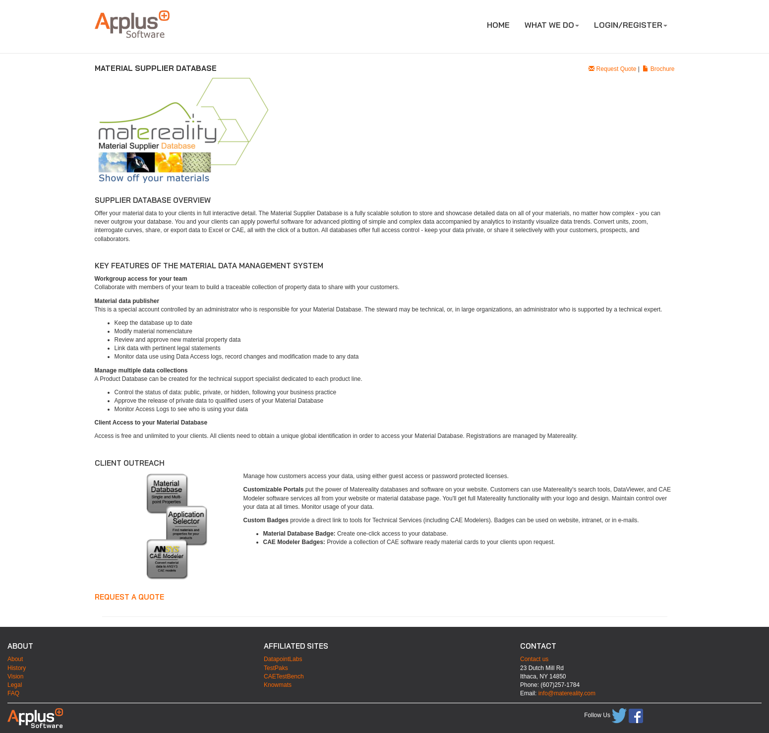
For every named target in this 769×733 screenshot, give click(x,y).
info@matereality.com (566, 693)
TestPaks (276, 668)
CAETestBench (284, 676)
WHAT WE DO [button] (552, 25)
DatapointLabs (283, 659)
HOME (498, 25)
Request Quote (612, 68)
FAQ (13, 693)
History (16, 668)
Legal (14, 684)
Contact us (534, 659)
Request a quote (129, 597)
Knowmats (278, 684)
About (15, 659)
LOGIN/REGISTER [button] (630, 25)
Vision (15, 676)
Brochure (658, 68)
